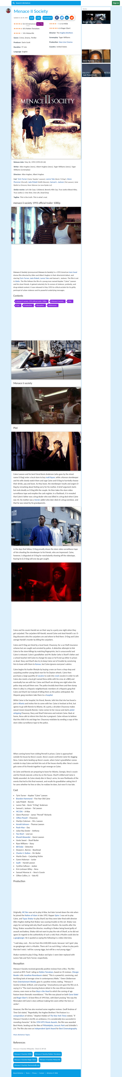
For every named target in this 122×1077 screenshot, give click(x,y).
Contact (41, 1073)
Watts (17, 281)
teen (71, 272)
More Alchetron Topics (21, 1035)
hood (75, 272)
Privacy (34, 1073)
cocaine (41, 676)
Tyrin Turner (22, 179)
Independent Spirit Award (45, 1028)
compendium (18, 1016)
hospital (49, 695)
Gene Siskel (73, 994)
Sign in (116, 3)
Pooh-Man (20, 827)
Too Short (20, 834)
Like (38, 18)
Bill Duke (19, 847)
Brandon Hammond (24, 798)
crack (57, 676)
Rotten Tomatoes (46, 972)
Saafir (18, 863)
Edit (31, 18)
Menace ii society (58, 301)
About (18, 1073)
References (53, 305)
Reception (40, 305)
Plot (70, 301)
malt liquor (50, 477)
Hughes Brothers (66, 33)
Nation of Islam (31, 915)
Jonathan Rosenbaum (33, 975)
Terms (28, 1073)
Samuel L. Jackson (57, 182)
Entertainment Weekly (27, 982)
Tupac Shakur (27, 918)
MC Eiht (19, 811)
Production (28, 305)
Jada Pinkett (33, 182)
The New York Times (58, 1016)
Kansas (38, 664)
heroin (37, 500)
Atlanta (21, 703)
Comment (47, 18)
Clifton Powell (21, 818)
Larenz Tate (50, 179)
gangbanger (19, 938)
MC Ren (25, 912)
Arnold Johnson (22, 824)
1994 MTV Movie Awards (46, 1022)
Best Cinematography (68, 1028)
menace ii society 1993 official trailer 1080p (31, 301)
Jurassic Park (59, 1025)
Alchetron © (52, 1073)
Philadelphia (48, 1025)
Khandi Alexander (23, 837)
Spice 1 (58, 915)
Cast (17, 305)
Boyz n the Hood (43, 991)
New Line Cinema (65, 42)
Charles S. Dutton (23, 853)
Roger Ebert (22, 998)
